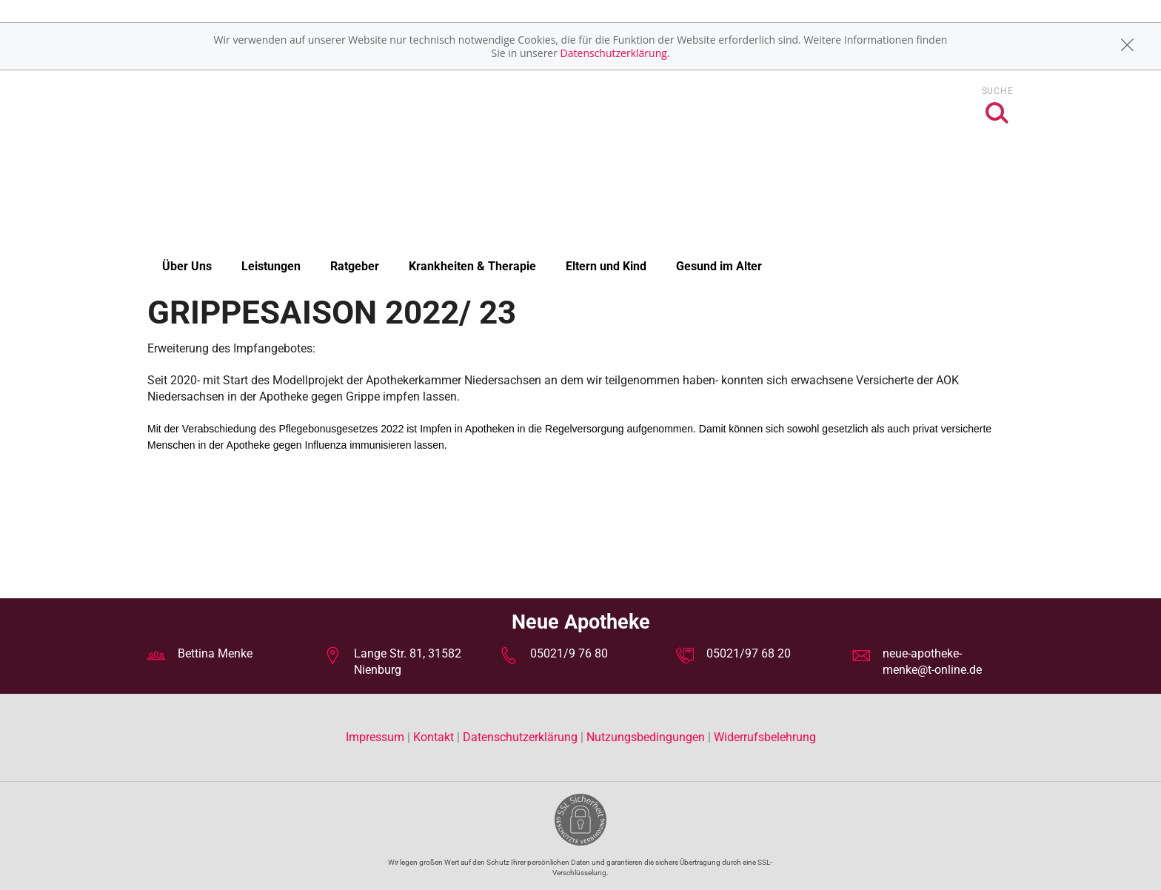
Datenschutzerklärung (614, 53)
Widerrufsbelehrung (765, 737)
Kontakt (433, 737)
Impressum (376, 737)
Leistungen (271, 266)
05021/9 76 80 (569, 653)
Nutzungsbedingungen (645, 737)
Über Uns (187, 266)
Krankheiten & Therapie (472, 266)
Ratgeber (354, 266)
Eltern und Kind (606, 266)
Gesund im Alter (719, 266)
